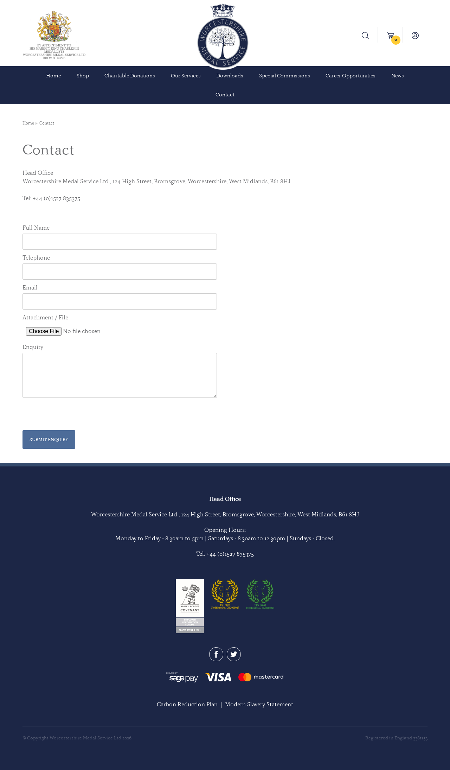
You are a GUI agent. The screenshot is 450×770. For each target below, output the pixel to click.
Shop (83, 75)
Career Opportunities (350, 75)
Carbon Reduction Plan (187, 704)
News (397, 75)
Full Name (36, 227)
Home (53, 75)
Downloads (229, 75)
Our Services (186, 75)
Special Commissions (284, 75)
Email (30, 287)
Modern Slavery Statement (259, 704)
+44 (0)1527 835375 (230, 553)
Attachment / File (45, 317)
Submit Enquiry (49, 439)
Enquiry (32, 346)
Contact (225, 94)
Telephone (36, 257)
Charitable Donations (129, 75)
